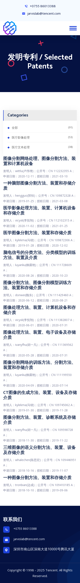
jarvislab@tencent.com (41, 13)
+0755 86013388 (40, 6)
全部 (42, 127)
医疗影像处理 (42, 137)
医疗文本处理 (42, 146)
